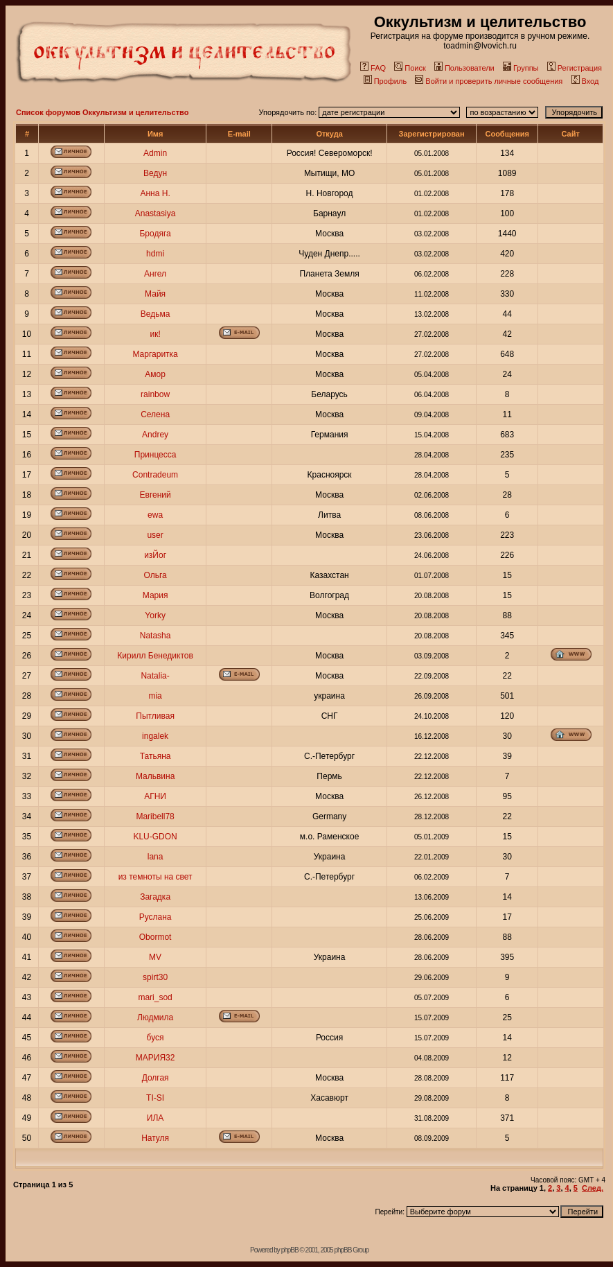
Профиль (385, 81)
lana (155, 857)
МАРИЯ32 (155, 1058)
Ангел (155, 274)
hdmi (155, 254)
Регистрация (574, 68)
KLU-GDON (155, 836)
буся (155, 1037)
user (155, 535)
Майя (155, 294)
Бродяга (154, 233)
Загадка (155, 897)
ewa (155, 515)
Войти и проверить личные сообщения (488, 81)
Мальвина (155, 776)
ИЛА (155, 1118)
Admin (155, 153)
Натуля (155, 1138)
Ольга (154, 575)
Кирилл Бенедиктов (155, 656)
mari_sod (155, 997)
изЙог (155, 555)
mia (154, 696)
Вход (585, 81)
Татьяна (155, 756)
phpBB (290, 1250)
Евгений (155, 495)
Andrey (155, 434)
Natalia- (155, 676)
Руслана (155, 917)
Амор (155, 374)
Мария (155, 595)
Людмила (155, 1017)
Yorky (155, 615)
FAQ (373, 68)
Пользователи (464, 68)
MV (155, 957)
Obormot (155, 937)
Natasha (155, 635)
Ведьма (155, 314)
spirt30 (155, 977)
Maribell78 (155, 816)
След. (592, 1188)
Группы (521, 68)
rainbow (155, 394)
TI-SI (155, 1098)
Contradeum (155, 475)
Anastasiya (155, 213)
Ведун (155, 173)
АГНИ (155, 796)
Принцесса (155, 455)
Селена (155, 414)
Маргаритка (154, 354)
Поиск (409, 68)
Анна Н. (155, 193)
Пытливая (155, 716)
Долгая (155, 1078)
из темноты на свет (155, 877)
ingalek (155, 736)
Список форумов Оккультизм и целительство (102, 112)
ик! (155, 334)
